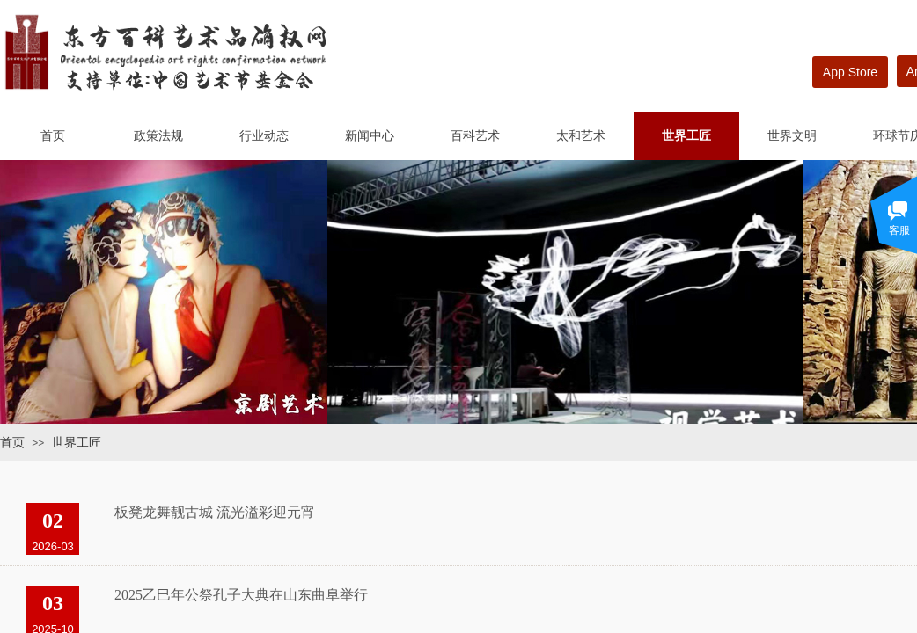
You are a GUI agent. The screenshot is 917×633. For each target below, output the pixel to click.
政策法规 (158, 135)
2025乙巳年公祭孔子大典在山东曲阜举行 (241, 594)
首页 (52, 135)
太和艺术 (580, 135)
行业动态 (264, 135)
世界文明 (792, 135)
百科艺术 (475, 135)
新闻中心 (369, 135)
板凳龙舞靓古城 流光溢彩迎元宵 (214, 512)
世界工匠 (686, 135)
